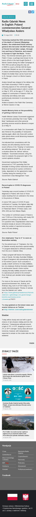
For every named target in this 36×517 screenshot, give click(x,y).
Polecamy (21, 463)
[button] (29, 12)
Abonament (22, 466)
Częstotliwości (23, 456)
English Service (8, 17)
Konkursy (5, 466)
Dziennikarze (6, 454)
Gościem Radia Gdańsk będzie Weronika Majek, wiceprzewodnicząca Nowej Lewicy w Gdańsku (17, 405)
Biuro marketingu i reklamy (8, 458)
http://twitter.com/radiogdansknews (18, 309)
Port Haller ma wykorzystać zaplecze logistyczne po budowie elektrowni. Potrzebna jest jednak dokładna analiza (16, 433)
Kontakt (5, 469)
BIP (3, 463)
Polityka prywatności (25, 469)
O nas (4, 451)
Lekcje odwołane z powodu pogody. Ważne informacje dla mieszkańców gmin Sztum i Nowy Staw (17, 376)
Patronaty (21, 459)
